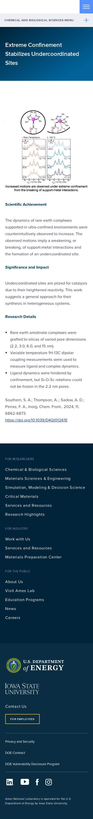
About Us (14, 581)
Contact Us (16, 706)
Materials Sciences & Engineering (38, 478)
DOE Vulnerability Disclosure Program (32, 763)
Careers (13, 617)
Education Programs (24, 599)
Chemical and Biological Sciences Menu (39, 20)
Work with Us (18, 539)
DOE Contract (15, 752)
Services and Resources (28, 505)
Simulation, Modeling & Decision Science (45, 487)
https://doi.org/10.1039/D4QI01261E (36, 420)
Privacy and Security (20, 741)
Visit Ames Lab (19, 590)
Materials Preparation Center (33, 557)
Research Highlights (25, 514)
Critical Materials (22, 496)
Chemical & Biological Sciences (36, 469)
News (10, 608)
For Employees (22, 718)
